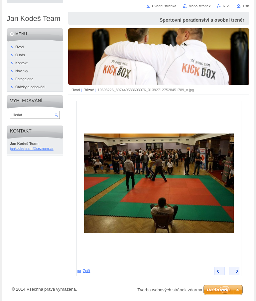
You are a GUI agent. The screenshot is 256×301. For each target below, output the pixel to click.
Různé (88, 90)
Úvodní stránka (164, 6)
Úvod (75, 90)
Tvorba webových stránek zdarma (169, 289)
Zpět (86, 271)
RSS (226, 6)
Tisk (245, 6)
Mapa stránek (199, 6)
